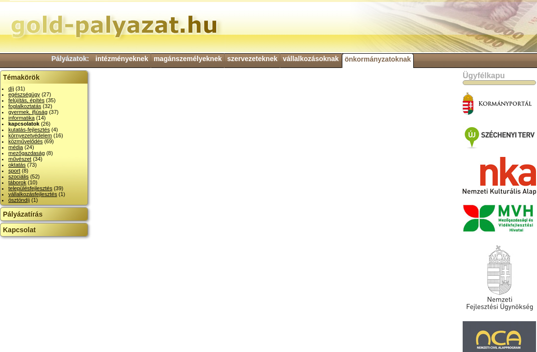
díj (11, 88)
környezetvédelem (30, 135)
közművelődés (25, 141)
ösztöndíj (19, 200)
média (15, 147)
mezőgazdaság (26, 153)
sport (14, 171)
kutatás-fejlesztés (29, 129)
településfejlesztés (30, 188)
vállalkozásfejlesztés (32, 194)
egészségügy (24, 94)
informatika (21, 118)
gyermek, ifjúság (27, 112)
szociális (18, 176)
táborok (17, 182)
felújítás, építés (26, 100)
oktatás (16, 165)
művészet (19, 159)
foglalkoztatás (24, 106)
